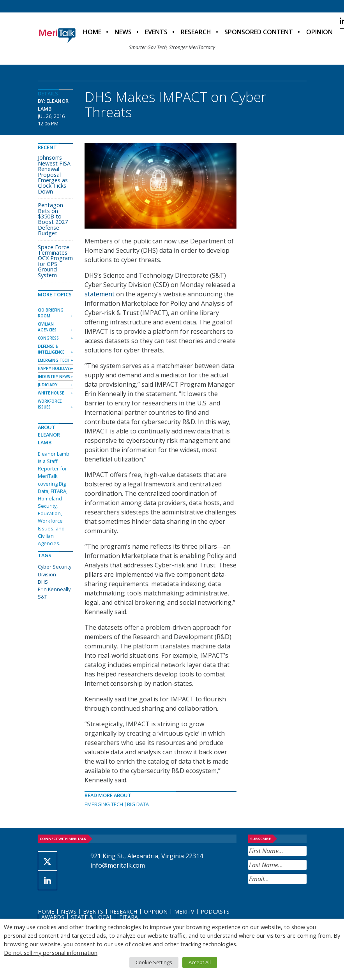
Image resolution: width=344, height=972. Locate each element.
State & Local (92, 917)
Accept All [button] (200, 962)
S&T (42, 596)
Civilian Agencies (47, 327)
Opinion (319, 32)
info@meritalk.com (117, 865)
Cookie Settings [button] (154, 962)
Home (92, 32)
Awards (52, 917)
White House (51, 393)
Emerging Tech (104, 804)
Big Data (138, 804)
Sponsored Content (258, 32)
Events (156, 32)
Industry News (54, 376)
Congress (48, 338)
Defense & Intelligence (51, 349)
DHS (43, 581)
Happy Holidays (55, 368)
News (123, 32)
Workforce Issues (50, 404)
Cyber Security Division (54, 570)
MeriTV (184, 911)
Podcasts (215, 911)
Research (196, 32)
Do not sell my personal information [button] (50, 952)
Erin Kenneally (54, 589)
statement (100, 294)
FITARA (128, 917)
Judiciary (47, 384)
